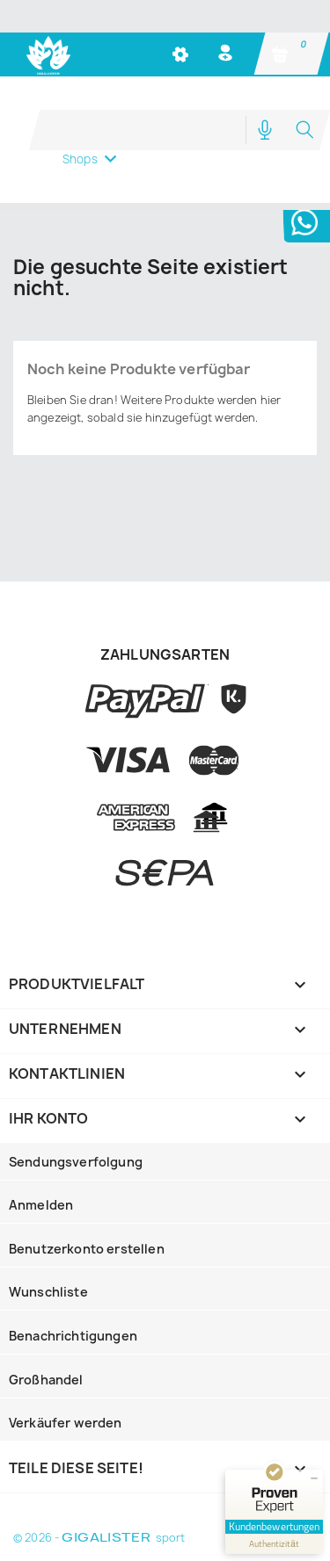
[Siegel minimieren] (314, 1478)
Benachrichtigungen (73, 1335)
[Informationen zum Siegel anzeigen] (274, 1544)
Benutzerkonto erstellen (87, 1248)
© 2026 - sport (99, 1537)
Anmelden (41, 1204)
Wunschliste (48, 1291)
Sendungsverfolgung (76, 1161)
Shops (80, 159)
